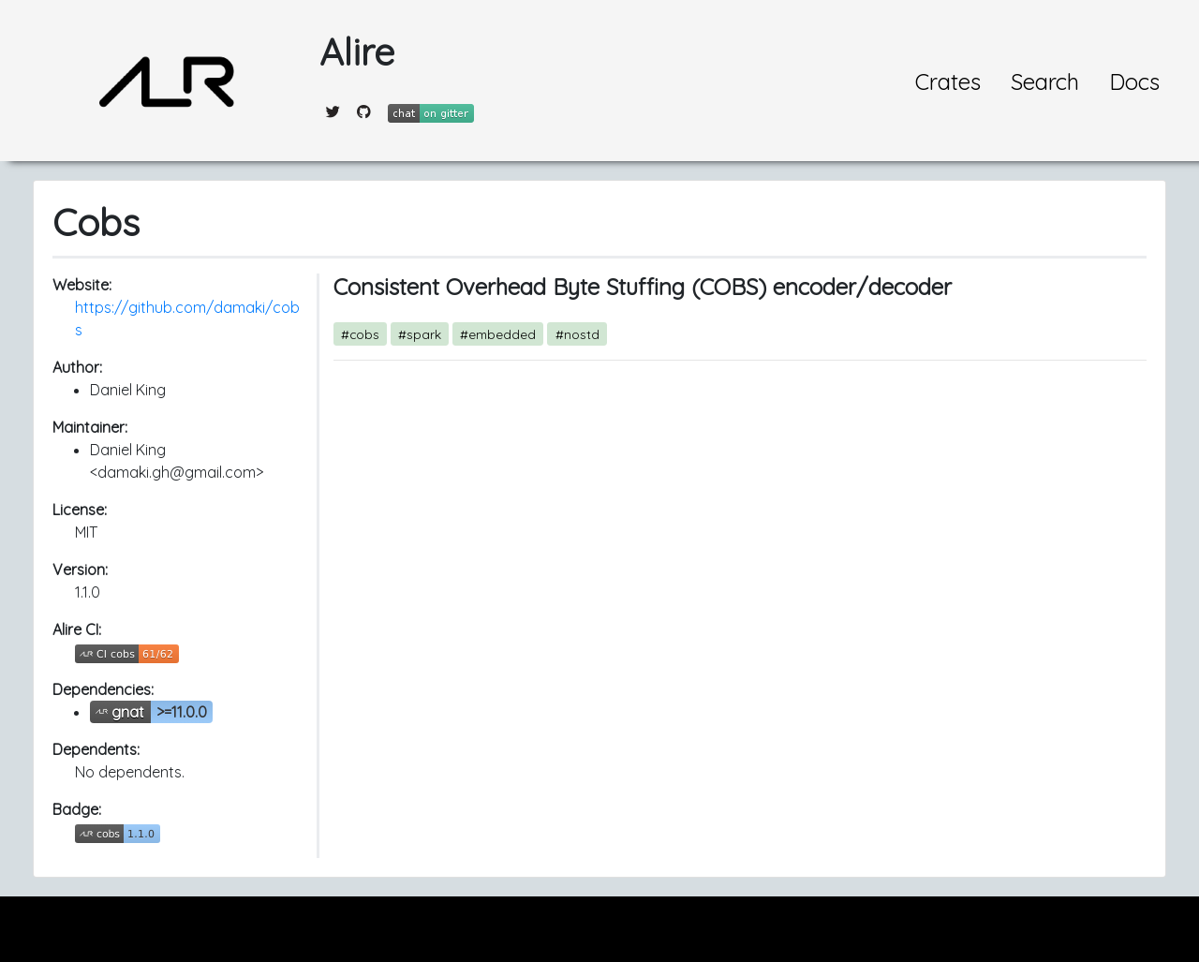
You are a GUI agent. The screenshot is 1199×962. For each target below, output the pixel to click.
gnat (127, 712)
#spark (419, 334)
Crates (948, 81)
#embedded (498, 334)
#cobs (360, 334)
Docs (1134, 81)
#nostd (577, 334)
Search (1045, 81)
